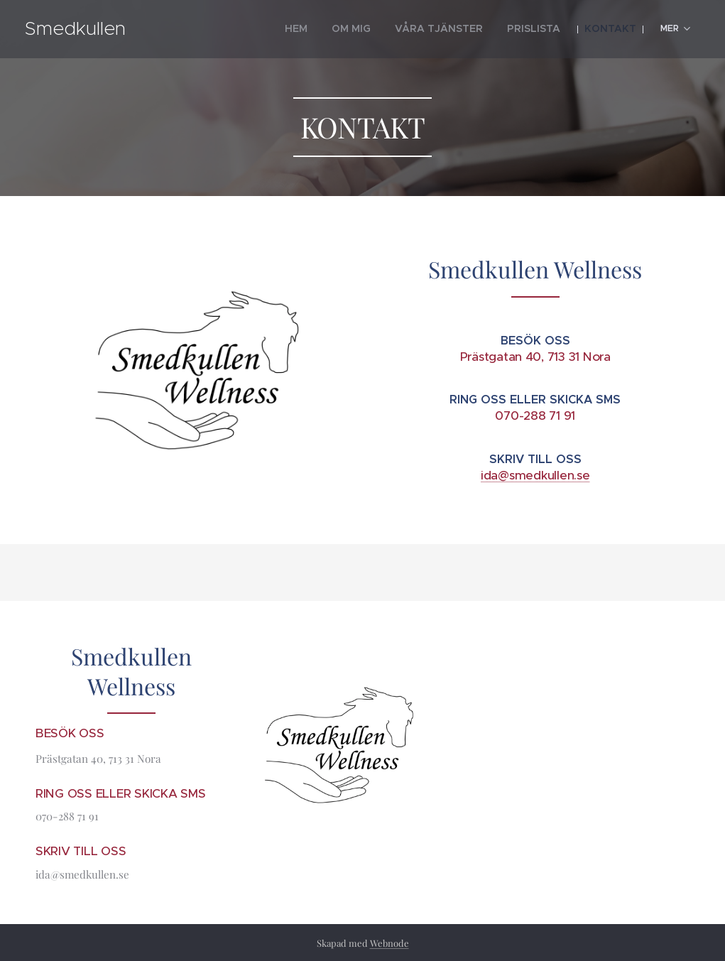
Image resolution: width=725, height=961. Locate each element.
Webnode (389, 943)
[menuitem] (244, 29)
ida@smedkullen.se (534, 475)
